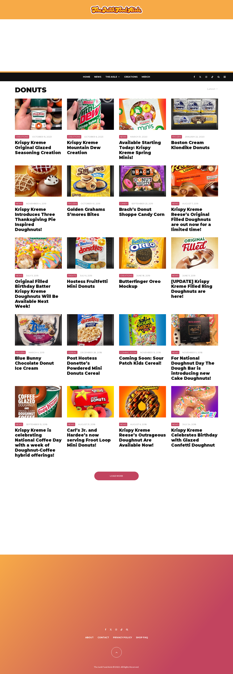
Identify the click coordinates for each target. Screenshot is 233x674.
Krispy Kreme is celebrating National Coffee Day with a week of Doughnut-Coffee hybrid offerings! (38, 443)
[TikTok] (212, 77)
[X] (200, 77)
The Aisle (111, 77)
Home (86, 77)
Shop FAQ (142, 637)
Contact (103, 637)
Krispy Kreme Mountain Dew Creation (84, 147)
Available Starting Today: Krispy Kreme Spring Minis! (140, 150)
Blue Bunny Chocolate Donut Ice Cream (34, 363)
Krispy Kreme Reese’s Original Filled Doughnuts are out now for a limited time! (191, 219)
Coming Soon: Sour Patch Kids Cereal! (141, 361)
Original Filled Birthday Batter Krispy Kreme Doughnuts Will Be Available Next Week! (36, 294)
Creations (131, 77)
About (89, 637)
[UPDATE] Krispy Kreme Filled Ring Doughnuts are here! (191, 289)
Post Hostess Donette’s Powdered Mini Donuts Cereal (84, 366)
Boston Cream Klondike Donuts (190, 145)
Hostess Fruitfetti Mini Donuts (87, 284)
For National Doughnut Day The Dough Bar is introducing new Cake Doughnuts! (192, 368)
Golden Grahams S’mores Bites (86, 212)
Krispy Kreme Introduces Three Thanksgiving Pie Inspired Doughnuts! (35, 219)
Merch (146, 77)
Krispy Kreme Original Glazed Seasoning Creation (38, 147)
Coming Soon (128, 352)
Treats (72, 275)
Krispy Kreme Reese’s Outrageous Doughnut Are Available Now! (142, 438)
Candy (124, 203)
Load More (116, 476)
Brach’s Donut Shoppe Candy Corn (142, 212)
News (97, 77)
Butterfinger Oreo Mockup (140, 284)
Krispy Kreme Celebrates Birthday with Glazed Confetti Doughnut (194, 438)
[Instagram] (206, 77)
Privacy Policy (122, 637)
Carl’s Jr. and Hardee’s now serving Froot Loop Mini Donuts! (89, 438)
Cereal (72, 352)
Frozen (176, 136)
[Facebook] (194, 77)
